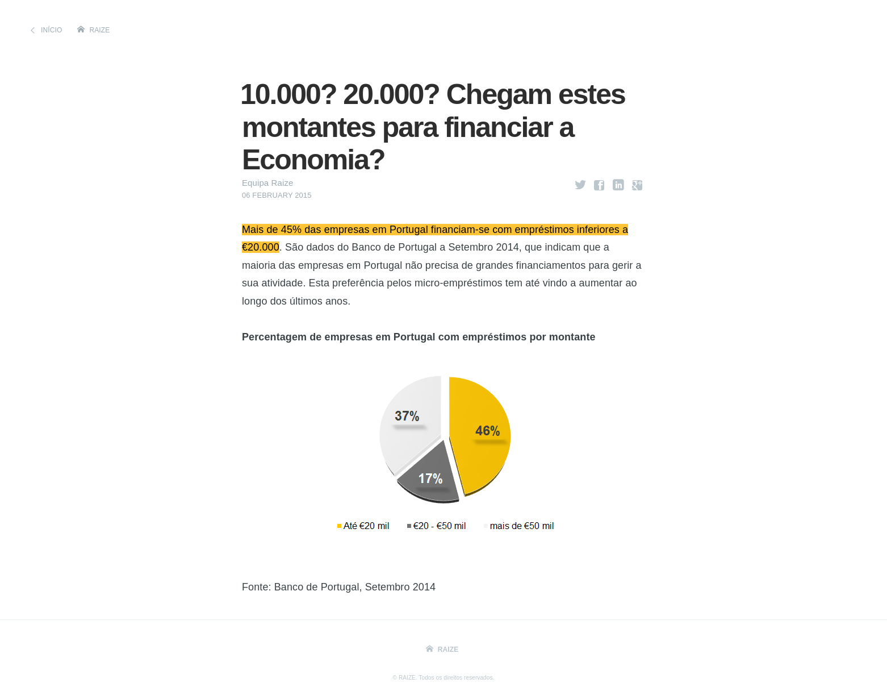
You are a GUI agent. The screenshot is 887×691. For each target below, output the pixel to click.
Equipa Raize (267, 183)
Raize (100, 30)
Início (51, 30)
